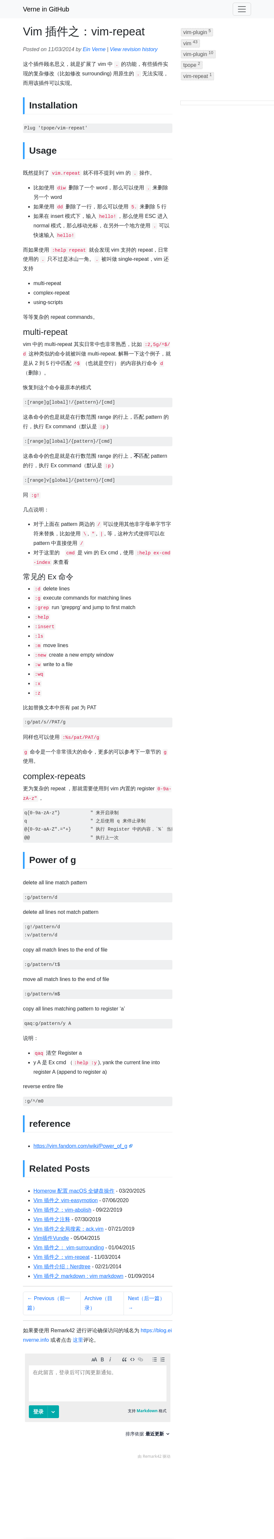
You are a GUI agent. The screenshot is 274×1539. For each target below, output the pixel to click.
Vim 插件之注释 (51, 1219)
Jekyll (104, 1519)
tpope (191, 64)
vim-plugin (197, 31)
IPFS (168, 1519)
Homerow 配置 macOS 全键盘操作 (73, 1191)
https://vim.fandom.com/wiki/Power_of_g (80, 1146)
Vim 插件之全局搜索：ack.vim (68, 1229)
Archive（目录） (98, 1303)
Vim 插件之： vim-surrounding (68, 1247)
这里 (78, 1340)
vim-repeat (197, 75)
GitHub (147, 1519)
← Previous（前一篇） (48, 1303)
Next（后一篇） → (146, 1303)
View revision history (134, 49)
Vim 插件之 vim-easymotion (65, 1200)
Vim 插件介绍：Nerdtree (61, 1266)
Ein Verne (94, 49)
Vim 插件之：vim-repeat (61, 1257)
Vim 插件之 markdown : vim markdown (78, 1276)
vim (190, 42)
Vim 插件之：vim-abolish (62, 1210)
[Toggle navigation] (242, 9)
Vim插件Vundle (51, 1238)
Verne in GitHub (46, 9)
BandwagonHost (199, 1519)
